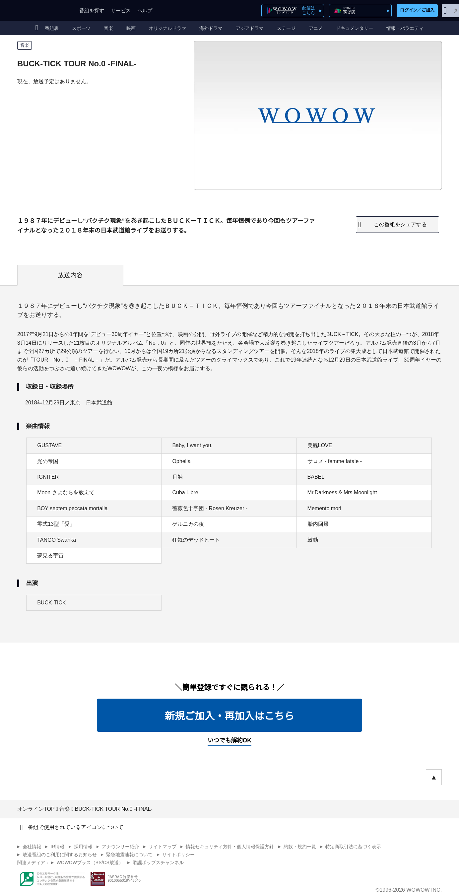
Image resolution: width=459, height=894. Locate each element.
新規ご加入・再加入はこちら (229, 716)
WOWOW (41, 10)
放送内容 (70, 275)
